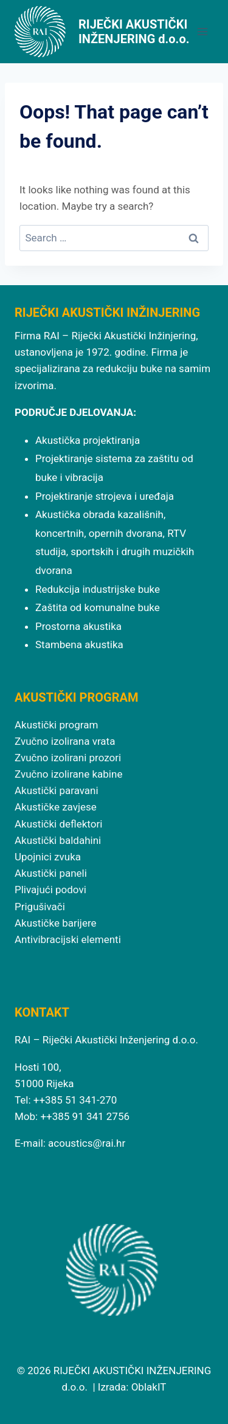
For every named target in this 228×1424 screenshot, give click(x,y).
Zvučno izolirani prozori (68, 758)
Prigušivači (40, 906)
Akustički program (56, 725)
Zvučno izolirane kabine (68, 774)
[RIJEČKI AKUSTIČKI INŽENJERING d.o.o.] (103, 31)
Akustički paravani (56, 790)
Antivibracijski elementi (68, 939)
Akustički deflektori (58, 824)
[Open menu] (202, 31)
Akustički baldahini (58, 840)
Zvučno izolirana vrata (65, 741)
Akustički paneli (51, 873)
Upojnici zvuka (48, 857)
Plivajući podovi (50, 889)
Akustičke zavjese (56, 807)
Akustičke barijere (56, 923)
